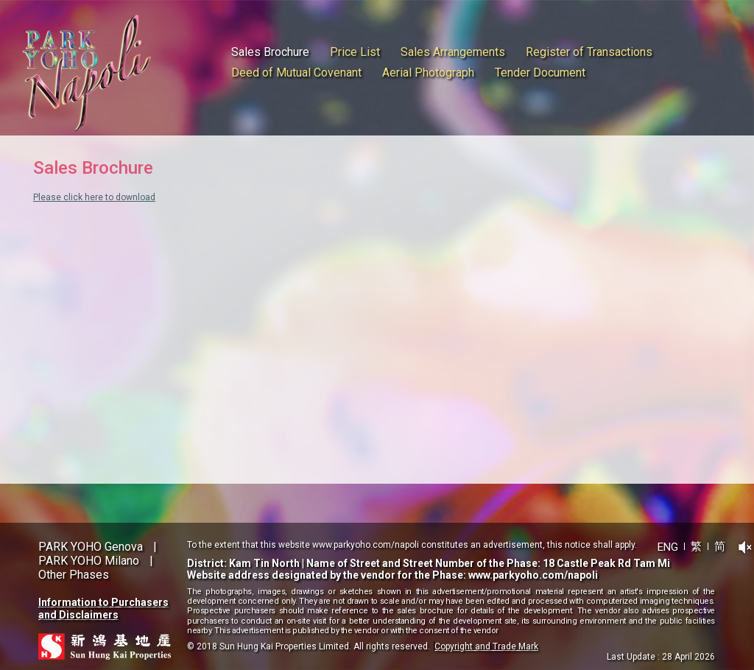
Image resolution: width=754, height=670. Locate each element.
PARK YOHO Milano (88, 561)
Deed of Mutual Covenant (296, 73)
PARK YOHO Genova (90, 547)
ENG (668, 546)
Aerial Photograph (428, 73)
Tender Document (540, 73)
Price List (355, 52)
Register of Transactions (589, 52)
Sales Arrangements (453, 52)
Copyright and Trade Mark (486, 646)
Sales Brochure (270, 52)
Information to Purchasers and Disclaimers (103, 608)
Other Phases (73, 575)
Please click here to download (94, 197)
